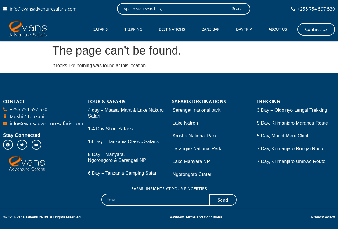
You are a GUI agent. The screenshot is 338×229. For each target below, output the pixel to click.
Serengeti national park (197, 110)
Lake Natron (185, 122)
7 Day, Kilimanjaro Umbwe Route (291, 161)
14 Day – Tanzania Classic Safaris (123, 141)
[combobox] (171, 9)
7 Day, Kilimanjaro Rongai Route (291, 148)
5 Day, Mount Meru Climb (283, 135)
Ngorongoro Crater (192, 174)
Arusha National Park (195, 135)
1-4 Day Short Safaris (110, 128)
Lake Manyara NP (191, 161)
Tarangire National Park (197, 148)
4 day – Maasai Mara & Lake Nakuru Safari (126, 113)
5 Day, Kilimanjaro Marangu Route (292, 122)
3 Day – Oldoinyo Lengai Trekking (292, 110)
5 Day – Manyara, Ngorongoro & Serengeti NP (117, 157)
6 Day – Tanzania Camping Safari (123, 173)
